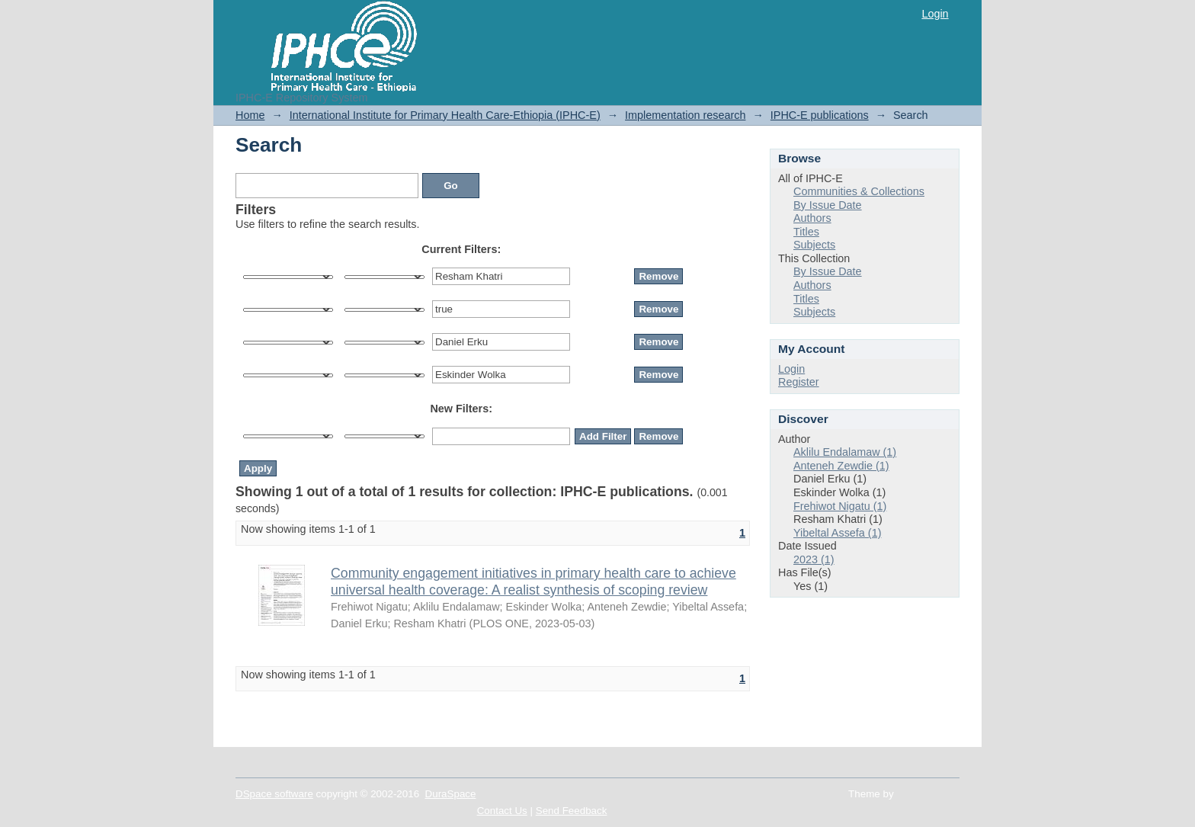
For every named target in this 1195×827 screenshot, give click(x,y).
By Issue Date (827, 205)
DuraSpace (450, 794)
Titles (806, 232)
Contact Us (502, 810)
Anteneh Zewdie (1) (841, 466)
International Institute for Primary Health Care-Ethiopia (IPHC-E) (445, 115)
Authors (812, 218)
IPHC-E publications (820, 115)
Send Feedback (571, 810)
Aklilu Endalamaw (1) (844, 452)
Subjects (814, 245)
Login (934, 14)
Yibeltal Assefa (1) (837, 533)
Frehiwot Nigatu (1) (839, 506)
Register (798, 382)
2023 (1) (814, 559)
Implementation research (685, 115)
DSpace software (274, 794)
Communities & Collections (858, 191)
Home (249, 115)
